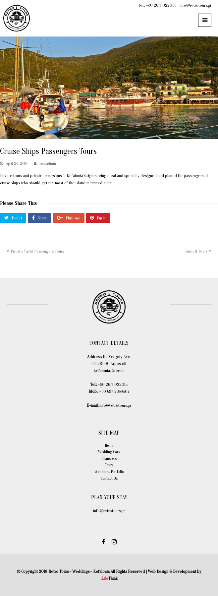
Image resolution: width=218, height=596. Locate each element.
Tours (109, 465)
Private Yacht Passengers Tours (35, 251)
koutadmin (47, 163)
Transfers (109, 458)
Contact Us (109, 478)
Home (109, 445)
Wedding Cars (109, 451)
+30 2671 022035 (161, 5)
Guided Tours (198, 251)
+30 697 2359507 (114, 391)
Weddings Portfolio (109, 471)
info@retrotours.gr (195, 5)
